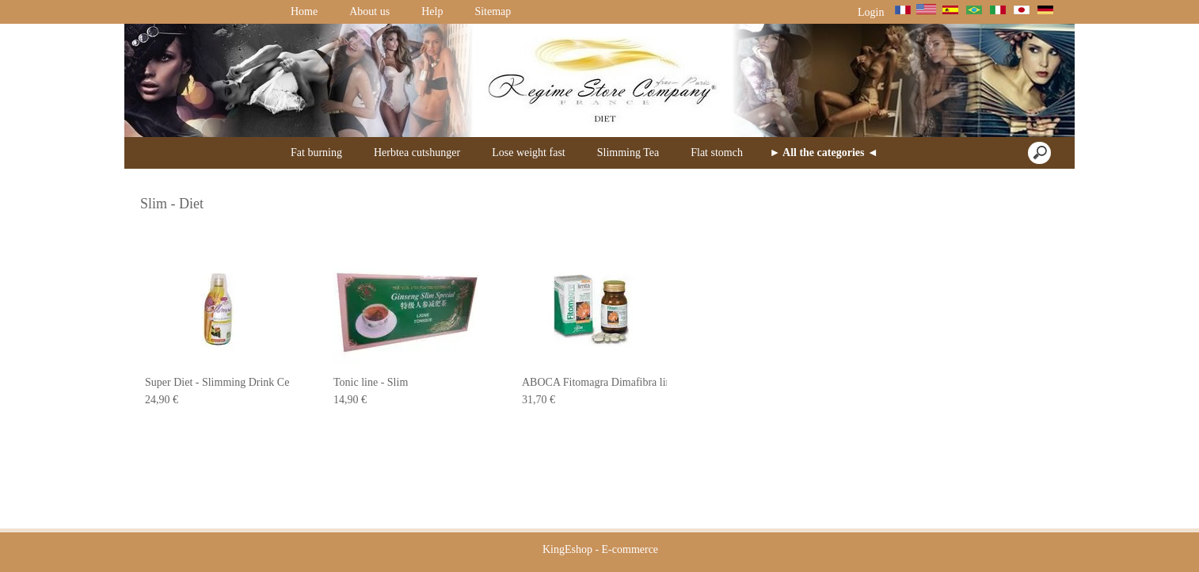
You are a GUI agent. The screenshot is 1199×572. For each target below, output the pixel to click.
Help (432, 11)
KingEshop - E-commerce (600, 549)
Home (304, 11)
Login (871, 12)
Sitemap (492, 11)
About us (369, 11)
